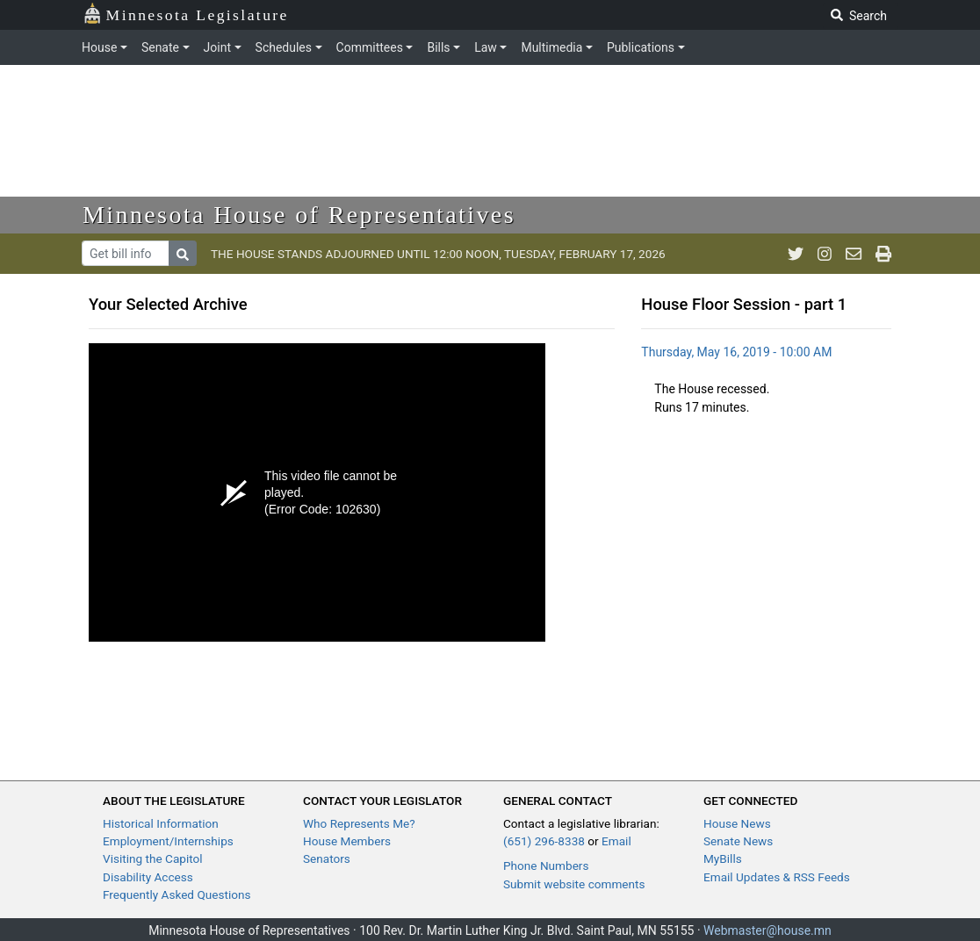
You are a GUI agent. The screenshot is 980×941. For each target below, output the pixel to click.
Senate (160, 47)
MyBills (722, 858)
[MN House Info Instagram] (825, 254)
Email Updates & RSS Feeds (776, 877)
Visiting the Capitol (153, 858)
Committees (369, 47)
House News (737, 823)
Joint (217, 47)
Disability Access (148, 877)
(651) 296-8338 (544, 841)
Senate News (738, 841)
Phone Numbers (545, 865)
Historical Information (161, 823)
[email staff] (853, 254)
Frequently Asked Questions (177, 894)
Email (616, 841)
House (99, 47)
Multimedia (551, 47)
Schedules (284, 47)
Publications (640, 47)
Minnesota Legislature (186, 14)
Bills (438, 47)
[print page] (883, 254)
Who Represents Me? (359, 823)
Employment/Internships (168, 841)
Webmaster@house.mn (767, 930)
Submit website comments (574, 884)
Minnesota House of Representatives (299, 214)
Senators (326, 858)
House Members (347, 841)
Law (485, 47)
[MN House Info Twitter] (796, 254)
